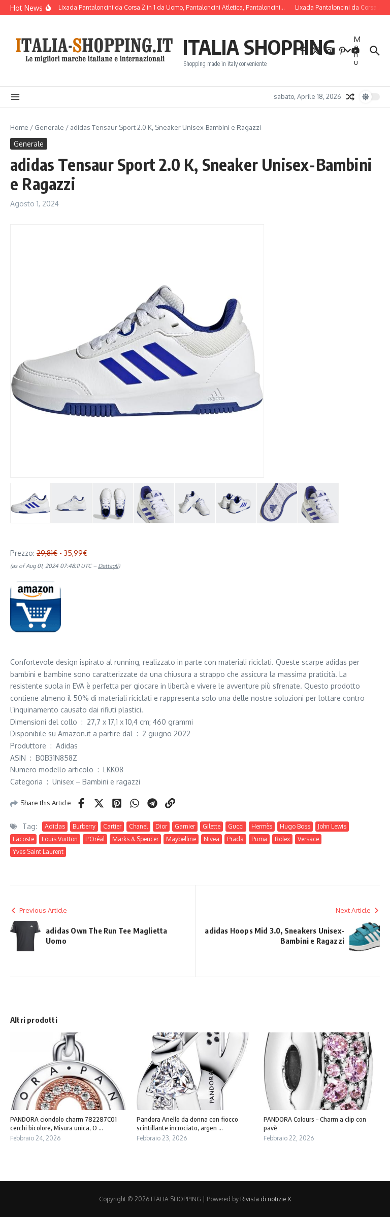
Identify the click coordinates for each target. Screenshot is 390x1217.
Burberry (84, 826)
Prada (235, 839)
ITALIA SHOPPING (259, 46)
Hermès (261, 826)
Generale (49, 127)
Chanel (138, 826)
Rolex (282, 839)
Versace (308, 839)
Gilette (211, 826)
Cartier (112, 826)
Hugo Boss (295, 826)
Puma (259, 839)
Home (19, 127)
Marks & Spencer (135, 839)
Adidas (55, 826)
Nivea (211, 839)
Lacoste (23, 839)
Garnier (185, 826)
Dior (161, 826)
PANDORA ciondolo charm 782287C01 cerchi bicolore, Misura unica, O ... (63, 1123)
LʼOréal (95, 839)
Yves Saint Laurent (38, 851)
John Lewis (332, 826)
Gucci (236, 826)
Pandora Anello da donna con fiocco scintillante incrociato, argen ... (187, 1123)
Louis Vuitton (60, 839)
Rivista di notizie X (265, 1199)
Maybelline (181, 839)
